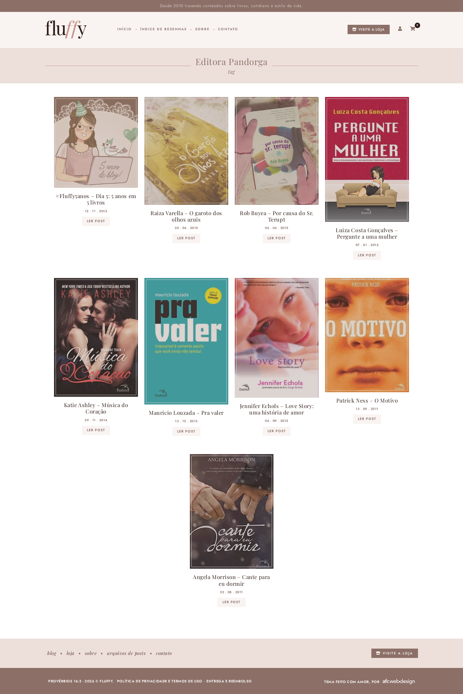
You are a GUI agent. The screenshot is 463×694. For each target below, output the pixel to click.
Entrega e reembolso (229, 681)
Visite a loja (368, 29)
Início (124, 29)
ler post (96, 221)
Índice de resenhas (163, 29)
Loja (71, 653)
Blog (51, 653)
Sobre (202, 29)
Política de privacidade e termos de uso (159, 681)
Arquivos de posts (126, 653)
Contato (228, 29)
